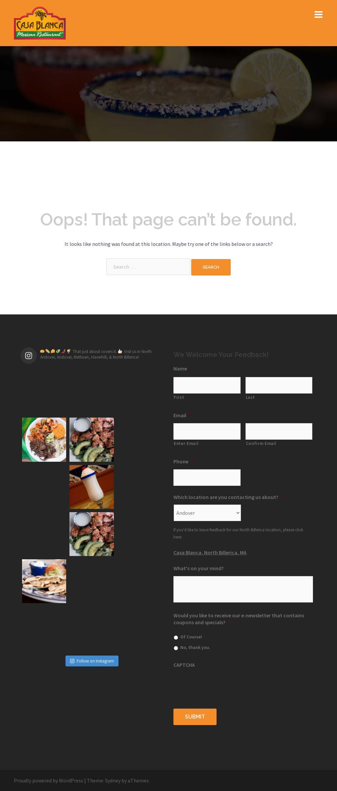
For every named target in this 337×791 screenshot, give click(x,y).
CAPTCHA (184, 664)
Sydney (112, 780)
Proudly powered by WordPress (48, 780)
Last (250, 397)
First (179, 397)
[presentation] (223, 685)
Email (182, 415)
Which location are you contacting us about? (228, 497)
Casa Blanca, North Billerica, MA (209, 552)
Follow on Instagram (92, 566)
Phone (183, 461)
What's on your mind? (198, 568)
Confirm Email (261, 443)
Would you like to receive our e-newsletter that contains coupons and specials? (238, 619)
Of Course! (191, 637)
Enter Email (186, 443)
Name (182, 368)
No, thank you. (195, 647)
